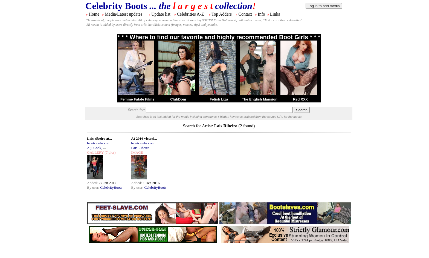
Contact (245, 14)
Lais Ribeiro (140, 148)
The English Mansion (259, 99)
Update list (160, 14)
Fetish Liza (219, 99)
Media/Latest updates (123, 14)
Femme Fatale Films (137, 99)
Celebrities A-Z (190, 14)
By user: (93, 187)
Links (275, 14)
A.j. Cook (94, 148)
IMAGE (137, 152)
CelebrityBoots (111, 187)
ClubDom (178, 99)
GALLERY (95, 152)
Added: (93, 183)
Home (94, 14)
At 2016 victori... (144, 138)
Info (261, 14)
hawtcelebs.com (99, 143)
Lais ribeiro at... (99, 138)
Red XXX (300, 99)
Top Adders (221, 14)
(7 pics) (110, 152)
